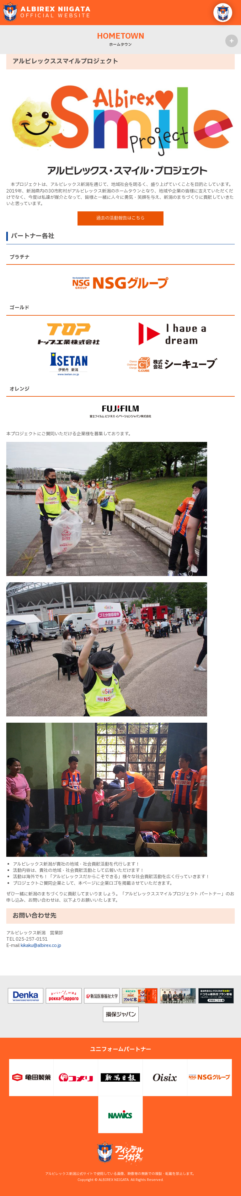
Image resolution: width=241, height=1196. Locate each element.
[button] (222, 12)
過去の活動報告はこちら (120, 218)
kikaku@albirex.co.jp (41, 945)
